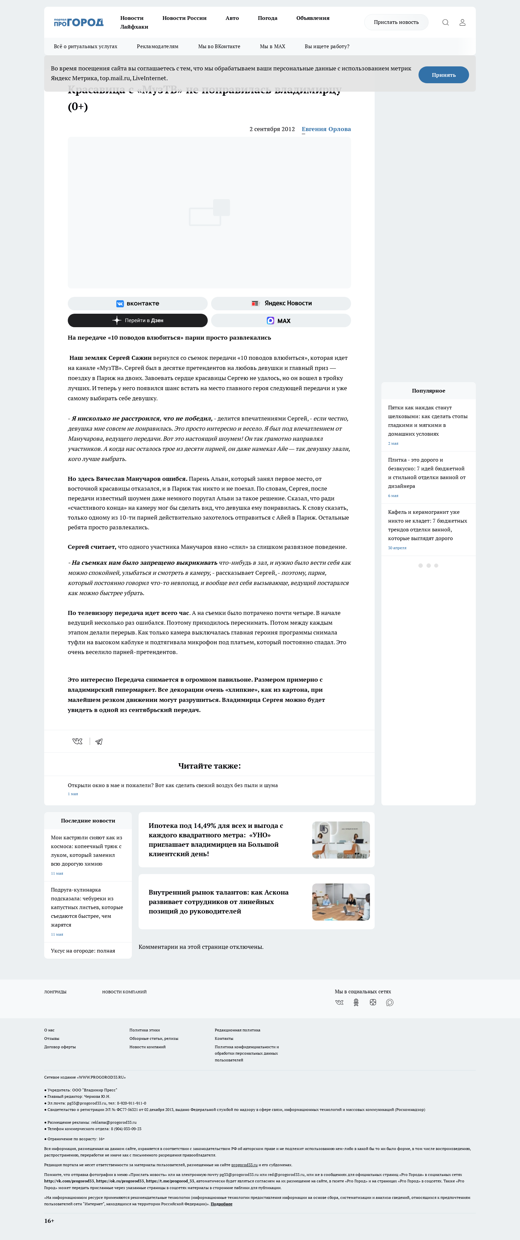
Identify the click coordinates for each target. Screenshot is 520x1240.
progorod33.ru (244, 1164)
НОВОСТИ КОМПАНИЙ (124, 991)
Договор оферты (60, 1046)
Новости (132, 17)
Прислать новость (396, 22)
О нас (49, 1029)
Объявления (312, 17)
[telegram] (101, 741)
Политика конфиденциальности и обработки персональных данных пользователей (247, 1053)
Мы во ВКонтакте (219, 46)
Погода (268, 17)
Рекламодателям (157, 46)
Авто (232, 17)
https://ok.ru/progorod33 (120, 1180)
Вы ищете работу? (327, 46)
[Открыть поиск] (445, 22)
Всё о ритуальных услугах (85, 46)
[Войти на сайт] (462, 22)
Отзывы (51, 1038)
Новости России (185, 17)
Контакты (224, 1038)
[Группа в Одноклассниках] (356, 1002)
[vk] (78, 741)
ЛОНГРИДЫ (55, 991)
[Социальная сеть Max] (281, 320)
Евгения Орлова (326, 129)
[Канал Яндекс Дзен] (138, 320)
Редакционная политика (237, 1029)
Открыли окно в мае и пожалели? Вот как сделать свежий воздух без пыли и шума (209, 790)
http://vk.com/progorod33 (69, 1180)
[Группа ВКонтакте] (138, 303)
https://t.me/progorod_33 (170, 1180)
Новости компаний (147, 1046)
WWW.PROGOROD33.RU (101, 1077)
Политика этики (144, 1029)
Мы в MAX (272, 46)
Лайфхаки (134, 26)
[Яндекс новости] (281, 303)
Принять (444, 74)
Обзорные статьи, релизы (153, 1038)
